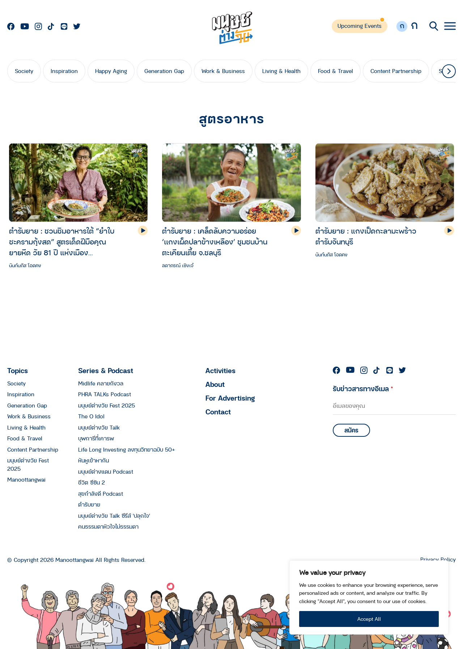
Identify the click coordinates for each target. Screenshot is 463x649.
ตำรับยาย (89, 504)
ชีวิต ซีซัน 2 (91, 482)
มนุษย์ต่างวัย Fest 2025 (106, 405)
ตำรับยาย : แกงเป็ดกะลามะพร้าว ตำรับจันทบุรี (365, 236)
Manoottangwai (26, 479)
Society (24, 71)
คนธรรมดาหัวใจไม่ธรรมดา (108, 526)
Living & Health (281, 71)
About (215, 384)
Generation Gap (164, 71)
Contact (218, 411)
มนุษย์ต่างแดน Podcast (105, 471)
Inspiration (64, 71)
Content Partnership (395, 71)
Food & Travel (335, 71)
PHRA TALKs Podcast (104, 394)
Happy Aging (111, 71)
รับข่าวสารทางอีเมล (363, 388)
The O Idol (91, 416)
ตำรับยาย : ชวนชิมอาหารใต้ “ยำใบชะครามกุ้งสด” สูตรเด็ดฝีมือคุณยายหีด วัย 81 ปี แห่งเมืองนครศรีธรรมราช (61, 242)
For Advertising (230, 398)
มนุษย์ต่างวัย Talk (99, 427)
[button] (449, 71)
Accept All (369, 619)
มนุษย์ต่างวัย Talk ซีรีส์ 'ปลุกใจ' (114, 516)
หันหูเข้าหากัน (93, 460)
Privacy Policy (438, 559)
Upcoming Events (359, 26)
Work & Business (223, 71)
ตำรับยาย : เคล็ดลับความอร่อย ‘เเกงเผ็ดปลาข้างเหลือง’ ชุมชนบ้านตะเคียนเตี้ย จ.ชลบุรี (214, 242)
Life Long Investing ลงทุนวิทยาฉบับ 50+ (126, 449)
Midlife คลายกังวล (100, 383)
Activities (220, 370)
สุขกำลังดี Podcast (100, 494)
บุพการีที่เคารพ (96, 438)
